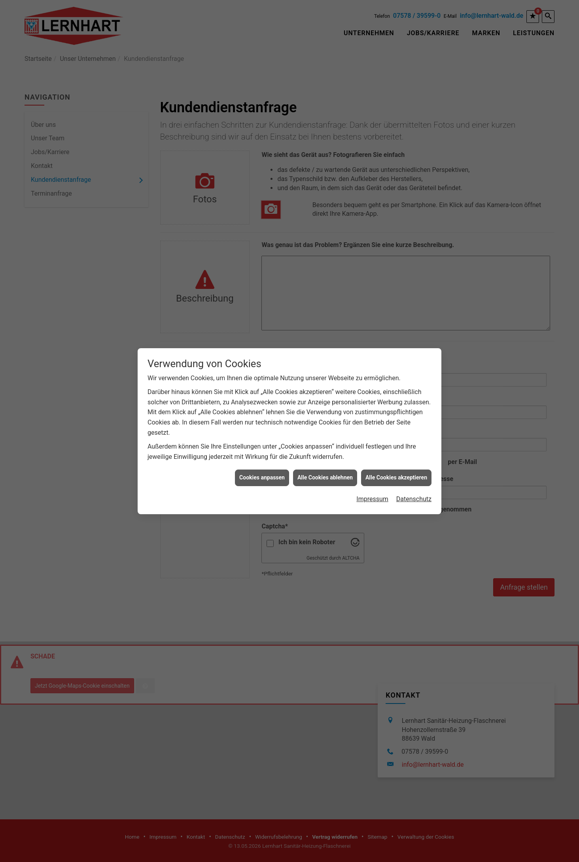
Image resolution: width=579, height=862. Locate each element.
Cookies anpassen (262, 441)
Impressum (372, 462)
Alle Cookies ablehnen (325, 441)
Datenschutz (413, 462)
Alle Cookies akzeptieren (396, 441)
